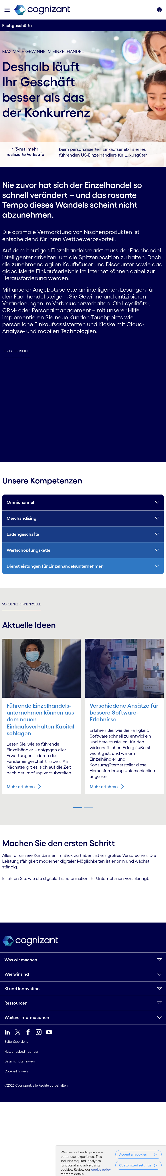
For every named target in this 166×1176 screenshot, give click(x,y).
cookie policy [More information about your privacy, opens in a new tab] (101, 1169)
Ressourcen (16, 1003)
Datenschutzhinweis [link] (19, 1061)
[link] (42, 10)
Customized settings (135, 1165)
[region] (111, 1161)
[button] (159, 10)
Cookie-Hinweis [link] (16, 1071)
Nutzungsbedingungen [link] (21, 1051)
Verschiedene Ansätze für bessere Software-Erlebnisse (124, 712)
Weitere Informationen (26, 1017)
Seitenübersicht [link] (16, 1041)
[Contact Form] (83, 897)
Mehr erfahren (21, 786)
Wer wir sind (16, 974)
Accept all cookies (133, 1154)
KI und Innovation (22, 988)
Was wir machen (20, 959)
